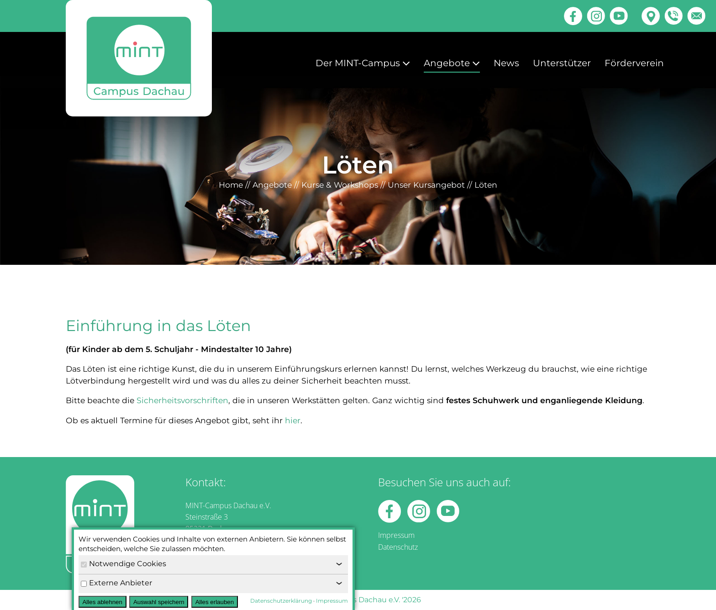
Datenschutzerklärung (281, 600)
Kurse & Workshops (339, 184)
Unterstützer (562, 63)
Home (231, 184)
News (506, 63)
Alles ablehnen (102, 602)
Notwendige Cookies (123, 563)
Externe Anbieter (116, 582)
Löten (485, 184)
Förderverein (634, 63)
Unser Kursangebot (426, 184)
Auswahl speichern (158, 602)
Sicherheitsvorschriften (182, 400)
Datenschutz (398, 547)
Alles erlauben (214, 602)
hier (292, 420)
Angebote (452, 63)
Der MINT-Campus (363, 63)
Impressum (396, 535)
